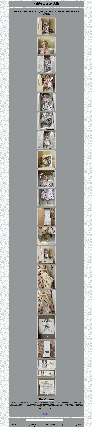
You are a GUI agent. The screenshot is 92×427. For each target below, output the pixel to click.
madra (42, 425)
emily (19, 425)
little (22, 425)
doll (47, 424)
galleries (32, 424)
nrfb (62, 425)
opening (75, 425)
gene (53, 424)
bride (70, 425)
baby (14, 424)
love (38, 425)
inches (57, 425)
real (79, 424)
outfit (66, 425)
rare (26, 425)
